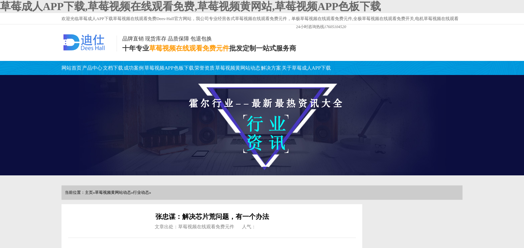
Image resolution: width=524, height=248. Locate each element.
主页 (89, 192)
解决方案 (271, 68)
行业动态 (141, 192)
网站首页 (71, 68)
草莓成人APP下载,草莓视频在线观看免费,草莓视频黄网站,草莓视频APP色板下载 (190, 6)
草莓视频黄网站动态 (237, 68)
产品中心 (92, 68)
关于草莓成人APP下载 (306, 68)
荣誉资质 (204, 68)
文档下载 (113, 68)
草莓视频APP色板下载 (169, 68)
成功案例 (134, 68)
